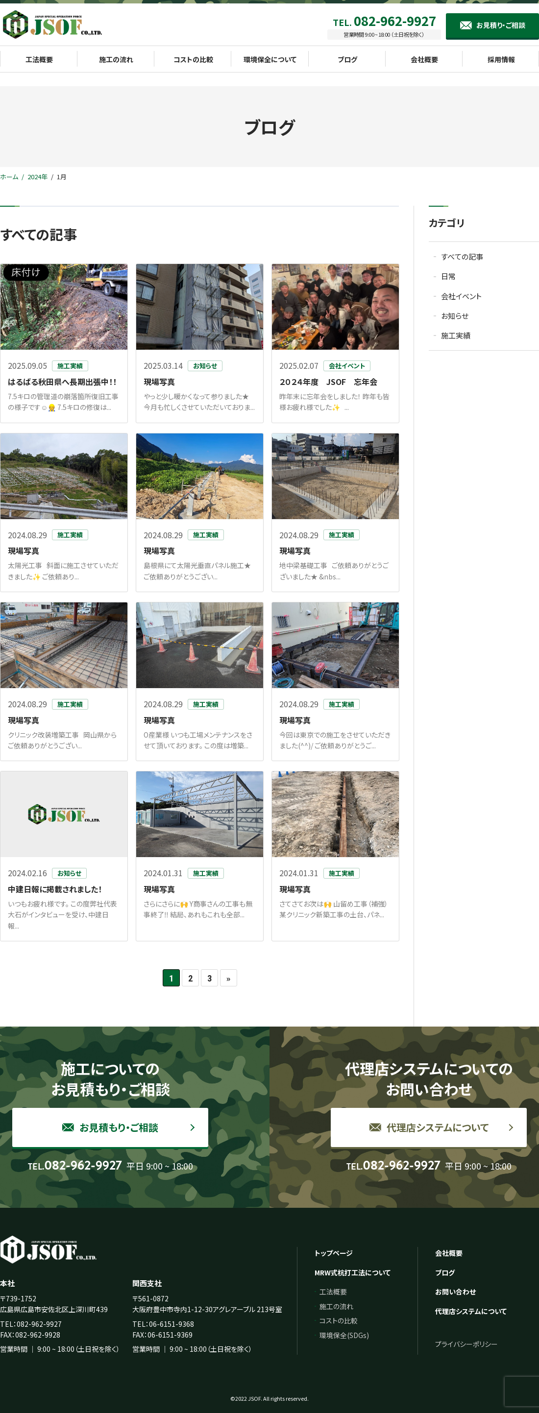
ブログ (445, 1272)
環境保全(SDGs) (344, 1335)
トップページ (334, 1253)
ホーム (9, 176)
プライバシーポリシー (466, 1344)
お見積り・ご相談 (500, 25)
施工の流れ (336, 1306)
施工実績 (455, 335)
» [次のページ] (228, 978)
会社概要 (449, 1253)
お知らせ (454, 316)
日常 (448, 276)
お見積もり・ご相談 (110, 1127)
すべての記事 (462, 256)
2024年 (37, 176)
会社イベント (461, 296)
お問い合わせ (455, 1291)
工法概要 (333, 1291)
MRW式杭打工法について (353, 1272)
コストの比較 (338, 1320)
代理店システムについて (429, 1127)
